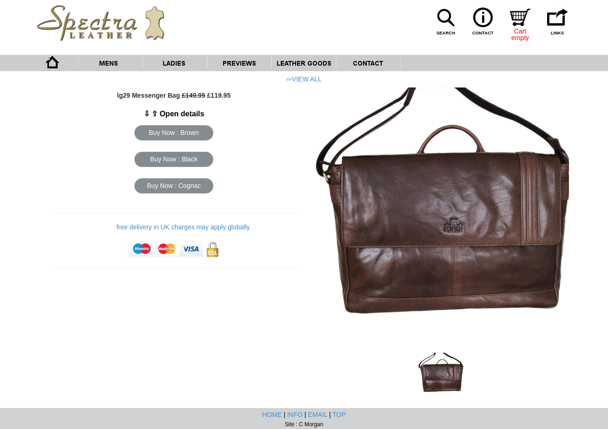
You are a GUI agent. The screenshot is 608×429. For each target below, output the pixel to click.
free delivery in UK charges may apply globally (183, 227)
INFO (295, 414)
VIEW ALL (307, 79)
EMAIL (318, 414)
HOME (272, 414)
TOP (339, 414)
